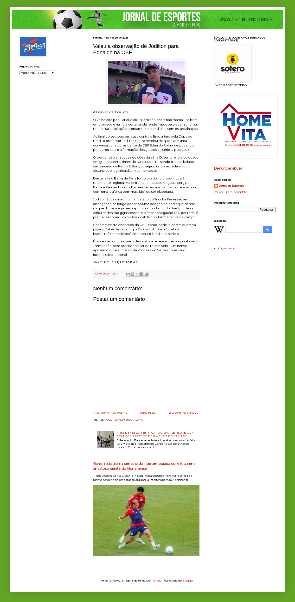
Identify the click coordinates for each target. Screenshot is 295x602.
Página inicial (146, 412)
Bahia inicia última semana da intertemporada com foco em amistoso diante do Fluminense (144, 466)
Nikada (156, 580)
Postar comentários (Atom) (124, 419)
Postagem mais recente (110, 412)
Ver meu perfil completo (230, 192)
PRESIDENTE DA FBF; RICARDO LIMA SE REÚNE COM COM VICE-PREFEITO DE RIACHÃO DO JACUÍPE (155, 434)
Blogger (187, 580)
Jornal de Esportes (231, 185)
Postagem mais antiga (182, 412)
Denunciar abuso (228, 168)
